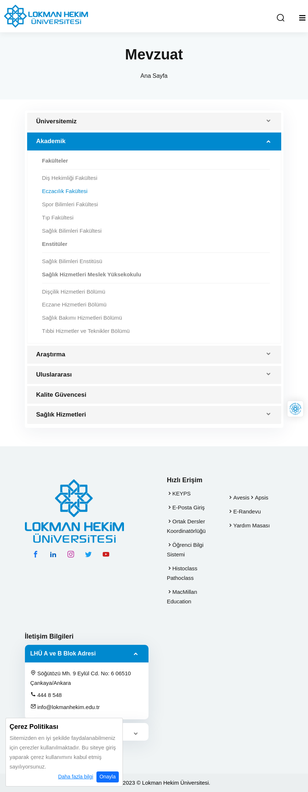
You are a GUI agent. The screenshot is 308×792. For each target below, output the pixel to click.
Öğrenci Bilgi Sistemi (185, 549)
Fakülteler (55, 160)
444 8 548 (46, 694)
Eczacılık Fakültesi (65, 191)
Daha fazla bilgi (75, 778)
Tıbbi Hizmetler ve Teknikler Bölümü (86, 331)
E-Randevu (247, 511)
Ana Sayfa (154, 76)
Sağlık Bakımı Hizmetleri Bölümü (82, 318)
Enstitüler (54, 244)
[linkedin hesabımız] (53, 554)
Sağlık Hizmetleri (61, 414)
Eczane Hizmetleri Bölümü (74, 304)
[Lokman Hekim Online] (295, 409)
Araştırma (50, 354)
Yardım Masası (251, 525)
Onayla (107, 778)
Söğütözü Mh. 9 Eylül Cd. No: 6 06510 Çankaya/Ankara (80, 678)
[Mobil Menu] (302, 18)
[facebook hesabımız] (35, 554)
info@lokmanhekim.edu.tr (65, 707)
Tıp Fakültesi (58, 217)
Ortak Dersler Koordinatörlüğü (186, 526)
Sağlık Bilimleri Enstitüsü (72, 261)
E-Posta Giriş (188, 507)
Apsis (261, 497)
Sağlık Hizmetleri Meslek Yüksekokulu (92, 274)
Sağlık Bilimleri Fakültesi (72, 231)
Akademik (51, 141)
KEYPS (181, 493)
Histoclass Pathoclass (182, 573)
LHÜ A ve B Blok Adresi (63, 653)
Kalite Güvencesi (61, 394)
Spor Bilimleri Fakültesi (70, 204)
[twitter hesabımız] (88, 554)
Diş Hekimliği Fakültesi (70, 178)
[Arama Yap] (280, 18)
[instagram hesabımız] (70, 554)
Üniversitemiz (56, 121)
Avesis (241, 497)
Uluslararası (54, 374)
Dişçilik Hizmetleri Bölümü (74, 291)
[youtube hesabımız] (106, 554)
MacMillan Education (182, 596)
